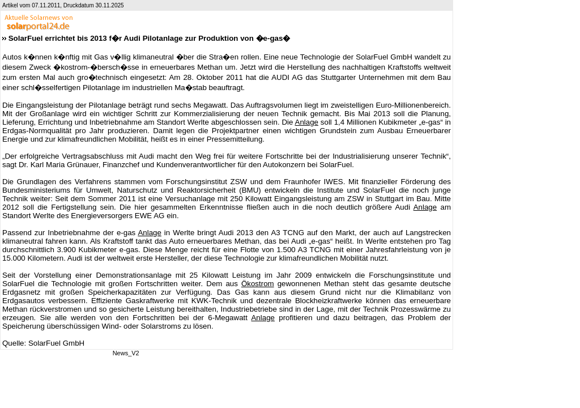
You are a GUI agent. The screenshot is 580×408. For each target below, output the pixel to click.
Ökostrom (257, 283)
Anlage (307, 122)
